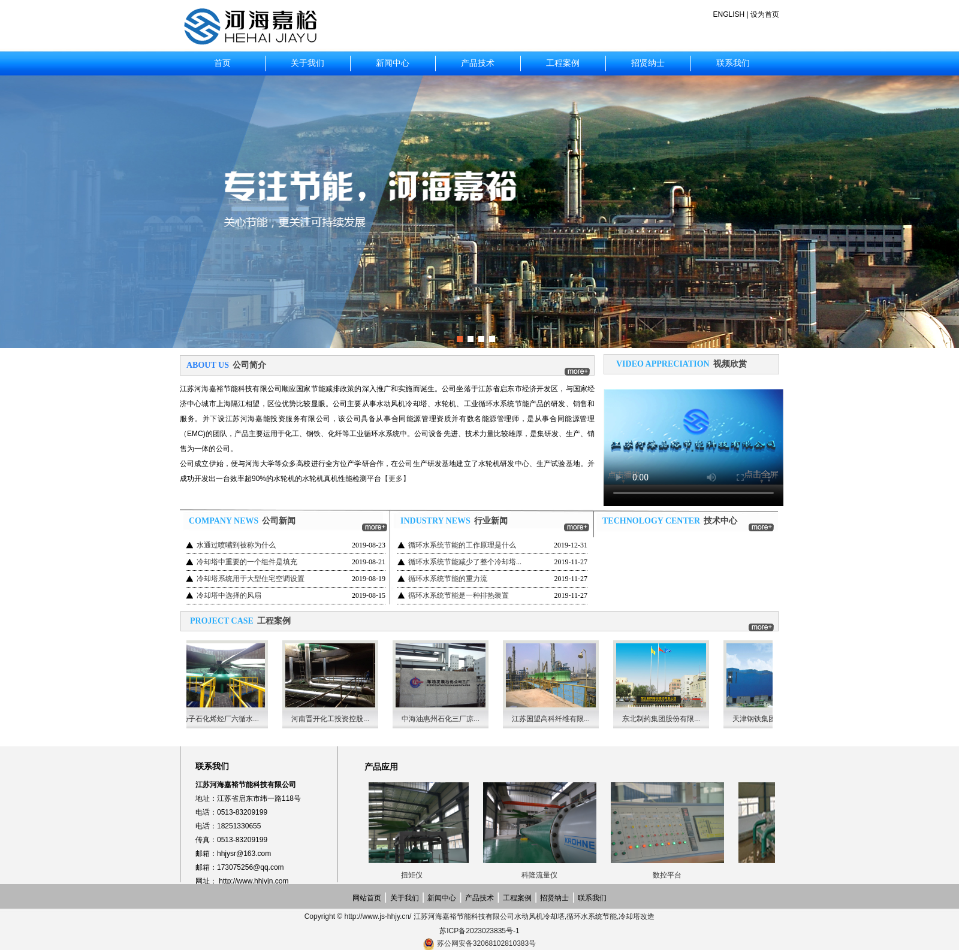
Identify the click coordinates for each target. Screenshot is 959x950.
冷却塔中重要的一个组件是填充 (247, 562)
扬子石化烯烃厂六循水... (224, 719)
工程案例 (563, 63)
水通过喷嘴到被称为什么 (236, 545)
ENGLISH (729, 14)
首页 (222, 63)
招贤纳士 (648, 63)
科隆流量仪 (542, 875)
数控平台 (670, 875)
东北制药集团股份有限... (665, 719)
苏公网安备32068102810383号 (486, 943)
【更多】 (395, 478)
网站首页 (366, 898)
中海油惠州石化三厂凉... (444, 719)
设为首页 (764, 14)
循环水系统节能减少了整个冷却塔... (464, 562)
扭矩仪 (415, 875)
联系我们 (733, 63)
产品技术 (477, 63)
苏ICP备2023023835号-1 (479, 931)
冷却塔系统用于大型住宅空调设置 (250, 578)
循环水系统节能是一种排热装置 (458, 595)
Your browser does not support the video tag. (693, 437)
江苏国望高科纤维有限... (554, 719)
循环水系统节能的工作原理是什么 (462, 545)
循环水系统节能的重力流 (447, 578)
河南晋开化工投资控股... (334, 719)
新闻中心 (392, 63)
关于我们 (307, 63)
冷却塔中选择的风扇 (229, 595)
